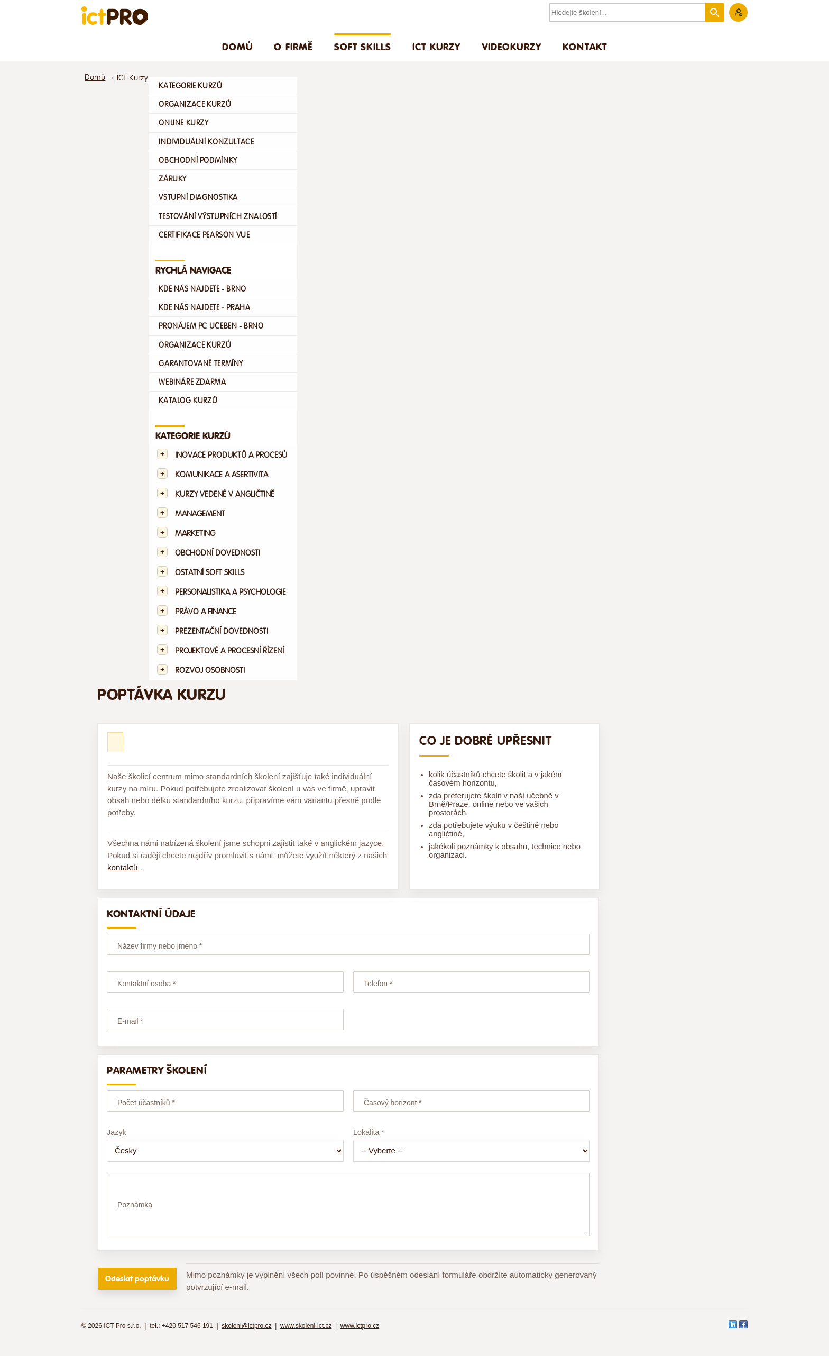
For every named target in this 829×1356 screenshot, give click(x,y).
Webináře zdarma (192, 382)
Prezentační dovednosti (221, 631)
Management (200, 513)
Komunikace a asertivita (221, 474)
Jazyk (116, 1132)
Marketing (195, 533)
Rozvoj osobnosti (210, 670)
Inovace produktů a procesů (231, 455)
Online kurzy (183, 123)
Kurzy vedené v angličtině (224, 494)
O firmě (293, 46)
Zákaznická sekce (738, 12)
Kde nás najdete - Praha (204, 307)
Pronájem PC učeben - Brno (211, 326)
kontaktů (123, 867)
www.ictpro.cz (359, 1335)
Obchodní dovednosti (217, 553)
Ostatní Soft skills (209, 572)
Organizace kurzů (195, 104)
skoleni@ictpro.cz (246, 1335)
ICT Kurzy (436, 46)
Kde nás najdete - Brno (202, 289)
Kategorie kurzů (190, 85)
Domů (237, 46)
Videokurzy (512, 46)
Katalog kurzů (188, 400)
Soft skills (363, 46)
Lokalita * (368, 1132)
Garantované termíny (201, 363)
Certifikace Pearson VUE (204, 235)
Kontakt (585, 46)
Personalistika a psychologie (230, 592)
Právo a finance (205, 611)
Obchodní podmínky (198, 160)
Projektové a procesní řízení (229, 651)
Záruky (173, 179)
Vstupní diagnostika (198, 197)
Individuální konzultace (206, 142)
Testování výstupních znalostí (218, 216)
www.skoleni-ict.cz (305, 1335)
